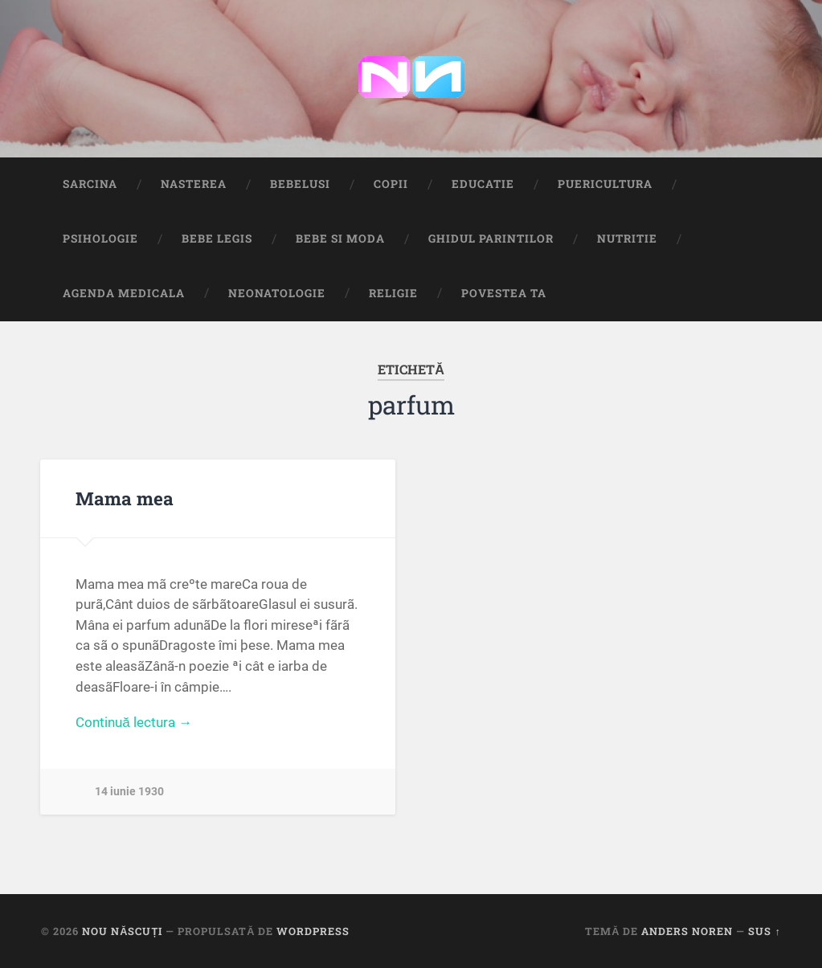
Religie (393, 293)
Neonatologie (276, 293)
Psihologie (100, 238)
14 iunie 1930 (129, 791)
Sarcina (90, 184)
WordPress (313, 931)
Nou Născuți (122, 931)
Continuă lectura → (134, 722)
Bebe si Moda (340, 238)
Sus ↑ (764, 931)
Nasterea (194, 184)
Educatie (483, 184)
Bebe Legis (217, 238)
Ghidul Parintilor (491, 238)
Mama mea (125, 498)
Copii (391, 184)
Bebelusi (300, 184)
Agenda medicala (124, 293)
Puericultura (605, 184)
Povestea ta (503, 293)
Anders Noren (687, 931)
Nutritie (627, 238)
